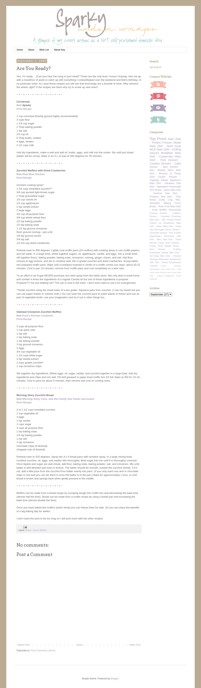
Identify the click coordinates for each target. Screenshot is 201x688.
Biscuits (153, 243)
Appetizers (175, 180)
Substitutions (175, 262)
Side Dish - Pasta (172, 239)
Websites (153, 279)
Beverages (159, 229)
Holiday (164, 252)
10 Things (175, 173)
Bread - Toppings (171, 266)
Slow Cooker (157, 176)
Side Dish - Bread (159, 262)
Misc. (178, 199)
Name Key (59, 49)
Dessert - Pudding (169, 249)
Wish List (44, 49)
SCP (152, 190)
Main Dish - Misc (158, 219)
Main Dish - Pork (165, 158)
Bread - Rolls (157, 206)
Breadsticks (169, 223)
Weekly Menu (165, 170)
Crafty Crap (166, 199)
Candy (161, 243)
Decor (168, 229)
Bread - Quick (32, 530)
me (160, 223)
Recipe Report (174, 219)
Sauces (154, 153)
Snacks (153, 223)
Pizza (160, 246)
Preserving (169, 236)
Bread (153, 199)
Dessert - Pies (166, 233)
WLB (153, 149)
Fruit (167, 206)
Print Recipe (24, 108)
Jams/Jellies (155, 269)
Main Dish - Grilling (169, 149)
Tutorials (154, 265)
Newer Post (23, 644)
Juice (163, 269)
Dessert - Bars (159, 166)
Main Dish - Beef (161, 146)
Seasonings (175, 209)
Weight (168, 246)
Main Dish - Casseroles (165, 154)
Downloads (155, 252)
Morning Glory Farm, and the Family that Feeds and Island (58, 398)
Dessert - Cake (171, 163)
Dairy (167, 243)
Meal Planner (160, 272)
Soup (177, 146)
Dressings (176, 216)
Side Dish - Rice (171, 196)
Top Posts (158, 139)
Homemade (175, 186)
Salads (164, 180)
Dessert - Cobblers (170, 213)
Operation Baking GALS (165, 203)
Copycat (153, 213)
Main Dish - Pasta (172, 226)
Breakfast (167, 153)
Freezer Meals (171, 142)
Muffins (43, 530)
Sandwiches (175, 259)
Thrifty (178, 276)
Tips (151, 229)
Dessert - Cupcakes (160, 216)
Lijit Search (155, 67)
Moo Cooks (172, 272)
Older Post (134, 644)
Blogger (115, 678)
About (31, 49)
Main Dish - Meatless (162, 183)
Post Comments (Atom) (43, 650)
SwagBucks (169, 276)
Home (20, 49)
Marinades (164, 259)
